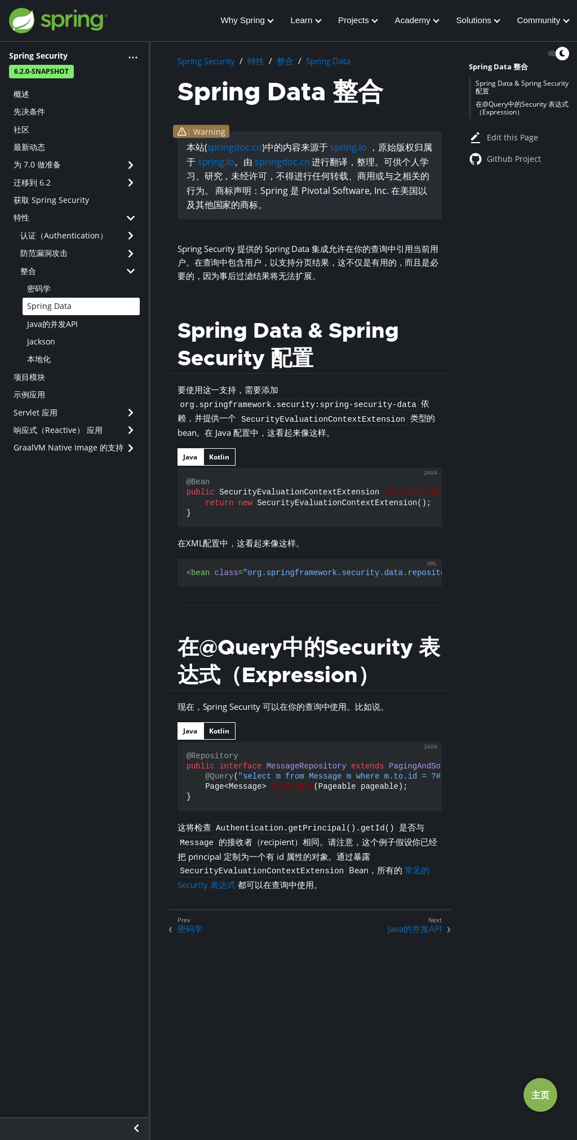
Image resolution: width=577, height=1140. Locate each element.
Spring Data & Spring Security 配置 (522, 87)
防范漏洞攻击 (44, 253)
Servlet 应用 (35, 412)
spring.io (348, 147)
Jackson (41, 341)
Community (539, 20)
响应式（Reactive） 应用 (58, 430)
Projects (353, 20)
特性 (21, 217)
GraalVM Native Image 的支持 (68, 447)
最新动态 (29, 147)
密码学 (39, 288)
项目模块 (29, 377)
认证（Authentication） (64, 235)
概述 (21, 94)
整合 (28, 271)
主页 (540, 1095)
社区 (21, 129)
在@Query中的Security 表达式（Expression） (522, 108)
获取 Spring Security (51, 200)
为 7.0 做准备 (37, 164)
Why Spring (242, 20)
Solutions (473, 20)
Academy (412, 20)
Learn (302, 20)
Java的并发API (52, 324)
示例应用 (29, 394)
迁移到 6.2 (32, 182)
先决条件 (29, 111)
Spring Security (206, 61)
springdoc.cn (234, 147)
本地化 (39, 359)
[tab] (190, 457)
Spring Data (49, 306)
